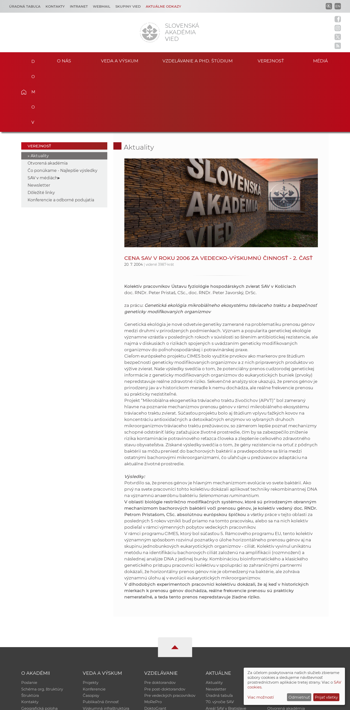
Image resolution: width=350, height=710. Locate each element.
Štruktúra (30, 633)
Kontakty (55, 6)
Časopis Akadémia (284, 639)
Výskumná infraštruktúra (106, 646)
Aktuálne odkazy (163, 6)
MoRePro (153, 639)
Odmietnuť (299, 697)
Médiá (321, 60)
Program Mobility (160, 652)
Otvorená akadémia (48, 100)
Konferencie (94, 626)
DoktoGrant (155, 646)
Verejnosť (270, 60)
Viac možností (261, 697)
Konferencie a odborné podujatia (61, 137)
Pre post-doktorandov (164, 626)
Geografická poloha (39, 646)
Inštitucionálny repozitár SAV (294, 619)
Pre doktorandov (160, 619)
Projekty (90, 619)
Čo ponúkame (219, 652)
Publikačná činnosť (101, 639)
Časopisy (91, 633)
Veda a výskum (119, 60)
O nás (64, 60)
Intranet (79, 6)
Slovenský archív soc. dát (290, 626)
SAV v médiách (43, 115)
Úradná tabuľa (219, 633)
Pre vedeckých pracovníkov (169, 633)
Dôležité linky (41, 129)
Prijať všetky (326, 697)
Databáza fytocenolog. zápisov (295, 633)
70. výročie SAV (220, 639)
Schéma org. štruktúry (42, 626)
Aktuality (40, 93)
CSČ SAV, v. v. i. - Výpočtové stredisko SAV (97, 703)
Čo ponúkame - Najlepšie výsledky (62, 107)
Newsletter (39, 122)
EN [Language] (337, 6)
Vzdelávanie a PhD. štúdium (197, 60)
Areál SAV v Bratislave (226, 646)
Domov (31, 59)
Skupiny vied (128, 6)
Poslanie (29, 619)
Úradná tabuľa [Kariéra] (24, 6)
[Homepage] (150, 32)
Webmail (101, 6)
